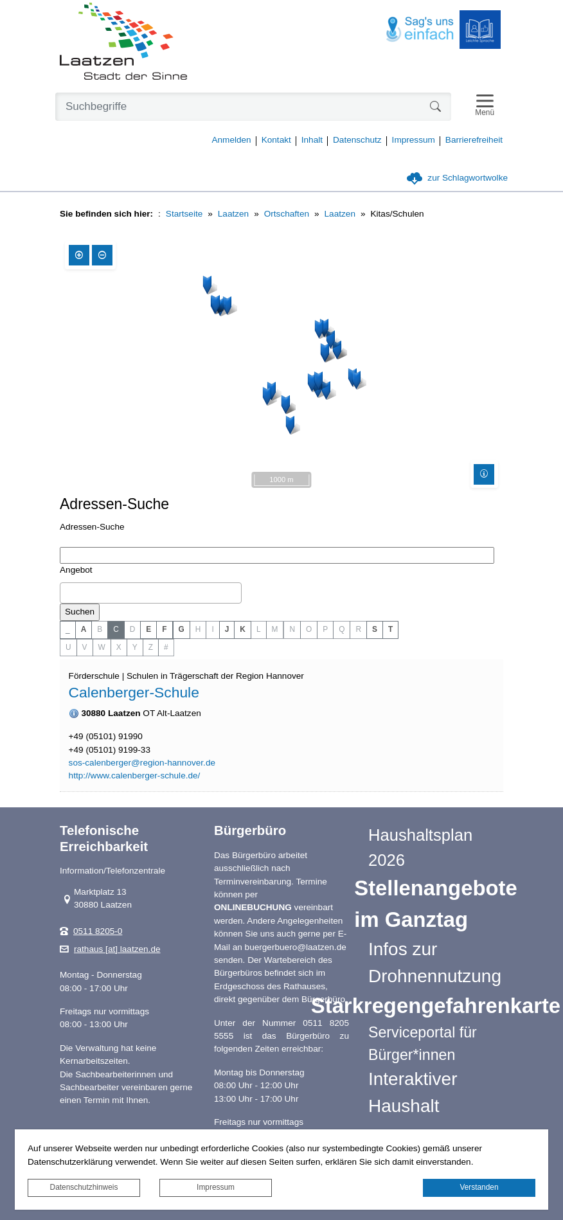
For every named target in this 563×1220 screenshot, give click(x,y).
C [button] (116, 629)
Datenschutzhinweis (84, 1187)
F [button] (164, 629)
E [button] (148, 629)
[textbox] (67, 592)
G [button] (181, 629)
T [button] (390, 629)
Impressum (216, 1187)
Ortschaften (286, 214)
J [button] (227, 629)
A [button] (84, 629)
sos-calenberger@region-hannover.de (142, 762)
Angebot (76, 570)
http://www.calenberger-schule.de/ (135, 775)
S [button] (374, 629)
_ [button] (68, 629)
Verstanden (479, 1187)
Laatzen (233, 214)
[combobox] (151, 593)
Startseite (184, 214)
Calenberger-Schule (134, 692)
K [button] (243, 629)
